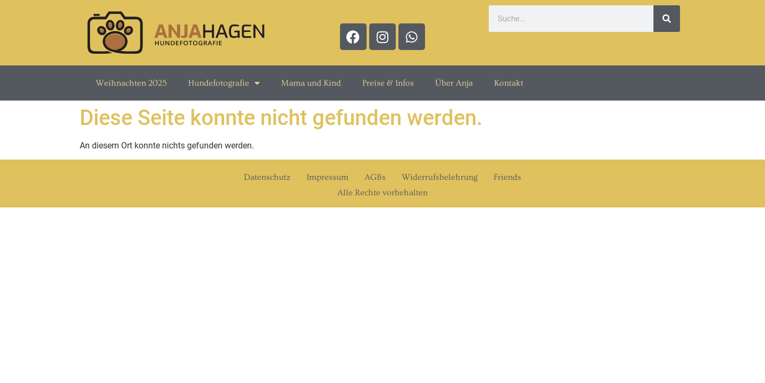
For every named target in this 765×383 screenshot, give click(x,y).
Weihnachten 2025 (131, 83)
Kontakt (508, 83)
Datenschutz (267, 177)
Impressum (327, 177)
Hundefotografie (224, 83)
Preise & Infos (388, 83)
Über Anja (454, 83)
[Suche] (666, 18)
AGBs (375, 177)
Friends (507, 177)
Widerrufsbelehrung (440, 177)
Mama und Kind (311, 83)
